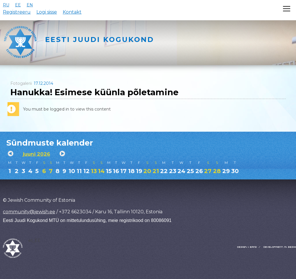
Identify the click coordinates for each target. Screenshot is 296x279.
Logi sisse (46, 12)
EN (30, 5)
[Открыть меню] (286, 8)
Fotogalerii (21, 83)
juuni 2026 (36, 154)
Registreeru (17, 12)
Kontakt (72, 12)
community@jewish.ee (29, 211)
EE (18, 5)
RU (6, 5)
